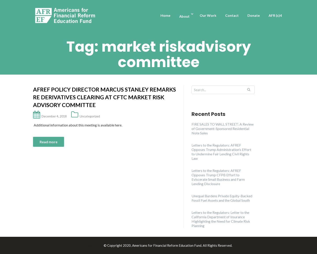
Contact (232, 15)
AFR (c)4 (275, 15)
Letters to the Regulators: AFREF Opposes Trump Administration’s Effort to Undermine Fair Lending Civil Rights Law (221, 151)
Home (165, 15)
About (184, 16)
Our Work (208, 15)
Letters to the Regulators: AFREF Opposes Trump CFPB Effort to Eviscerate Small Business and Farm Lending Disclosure (218, 177)
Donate (253, 15)
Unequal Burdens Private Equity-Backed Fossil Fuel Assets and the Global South (222, 198)
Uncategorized (90, 116)
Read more (48, 142)
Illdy (99, 245)
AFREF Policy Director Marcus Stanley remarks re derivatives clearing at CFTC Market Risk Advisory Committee (104, 97)
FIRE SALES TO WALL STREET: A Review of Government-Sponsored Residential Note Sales (223, 128)
